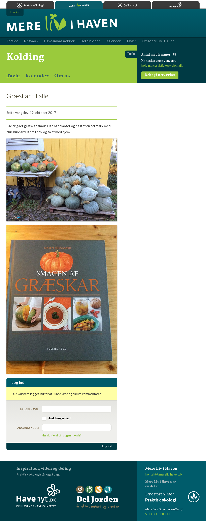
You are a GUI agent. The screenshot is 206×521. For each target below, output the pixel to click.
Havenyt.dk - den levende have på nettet (38, 495)
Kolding (25, 57)
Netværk (31, 41)
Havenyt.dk (176, 5)
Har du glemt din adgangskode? (61, 435)
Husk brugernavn (59, 418)
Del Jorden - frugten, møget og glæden (97, 498)
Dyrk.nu (127, 5)
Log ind (107, 446)
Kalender (37, 76)
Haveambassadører (59, 41)
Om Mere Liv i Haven (158, 41)
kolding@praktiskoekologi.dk (162, 65)
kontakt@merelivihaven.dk (163, 474)
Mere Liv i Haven (79, 5)
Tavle (13, 76)
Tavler (131, 41)
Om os (62, 76)
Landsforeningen (172, 497)
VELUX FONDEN (157, 514)
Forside (12, 41)
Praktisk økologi (30, 5)
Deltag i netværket (160, 75)
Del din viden (90, 41)
